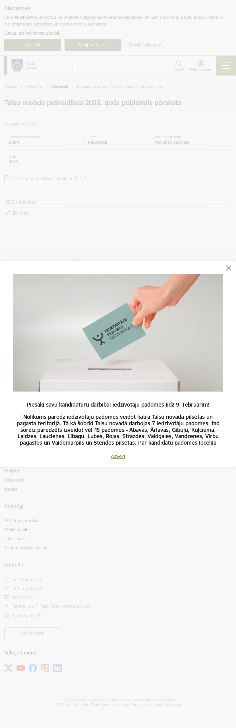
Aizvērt (118, 456)
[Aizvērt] (228, 268)
